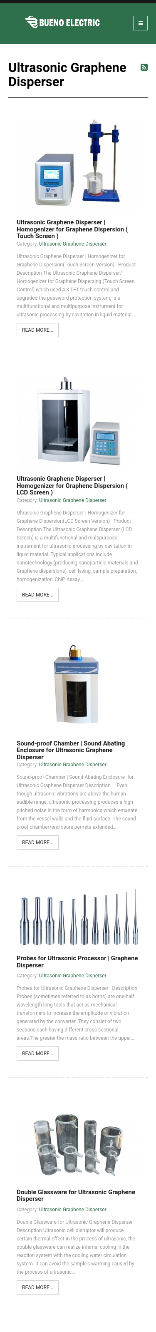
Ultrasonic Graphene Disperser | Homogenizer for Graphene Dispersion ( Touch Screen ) (72, 229)
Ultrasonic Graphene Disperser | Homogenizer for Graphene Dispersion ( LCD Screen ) (72, 485)
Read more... (37, 330)
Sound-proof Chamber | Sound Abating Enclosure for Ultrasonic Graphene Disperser (71, 750)
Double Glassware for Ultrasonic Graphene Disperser (76, 1195)
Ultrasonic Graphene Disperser (72, 244)
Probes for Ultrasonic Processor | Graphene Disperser (77, 961)
